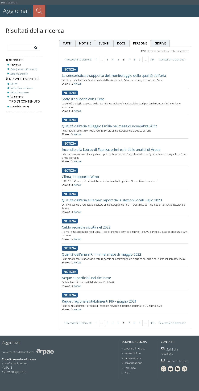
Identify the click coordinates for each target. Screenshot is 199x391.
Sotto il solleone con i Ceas (83, 99)
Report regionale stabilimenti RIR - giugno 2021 (99, 301)
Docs (127, 373)
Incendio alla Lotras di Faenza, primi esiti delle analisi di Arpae (111, 149)
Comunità (130, 368)
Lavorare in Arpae (135, 348)
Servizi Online (132, 353)
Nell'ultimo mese (19, 92)
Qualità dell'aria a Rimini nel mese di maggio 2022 (101, 254)
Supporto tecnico (174, 361)
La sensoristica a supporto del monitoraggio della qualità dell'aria (114, 75)
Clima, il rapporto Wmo (80, 176)
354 (152, 59)
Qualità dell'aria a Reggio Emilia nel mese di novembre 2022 (109, 126)
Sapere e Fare (132, 358)
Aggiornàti (17, 11)
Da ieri (13, 83)
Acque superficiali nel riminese (86, 277)
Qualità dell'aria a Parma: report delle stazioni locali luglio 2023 (112, 200)
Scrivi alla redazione (169, 352)
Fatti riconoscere (9, 3)
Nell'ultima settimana (21, 88)
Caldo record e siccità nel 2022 (86, 227)
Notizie (77, 83)
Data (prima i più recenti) (23, 69)
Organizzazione (133, 363)
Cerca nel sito (39, 11)
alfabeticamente (19, 73)
